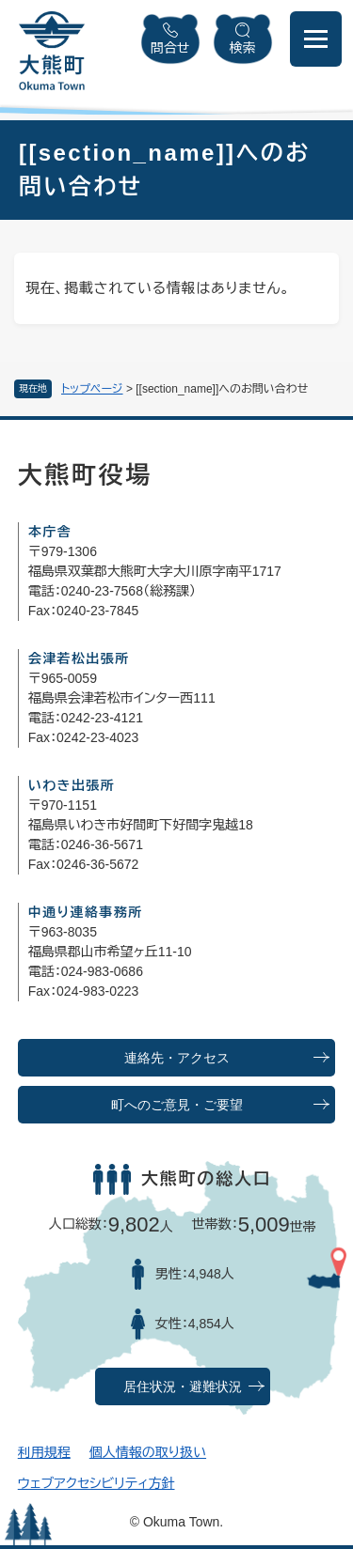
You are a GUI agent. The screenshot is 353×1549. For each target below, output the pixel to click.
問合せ (170, 47)
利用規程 (44, 1452)
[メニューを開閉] (316, 39)
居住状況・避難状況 (182, 1387)
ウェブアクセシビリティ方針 (96, 1483)
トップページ (92, 388)
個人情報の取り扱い (147, 1452)
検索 (243, 47)
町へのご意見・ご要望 (177, 1105)
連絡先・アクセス (177, 1058)
